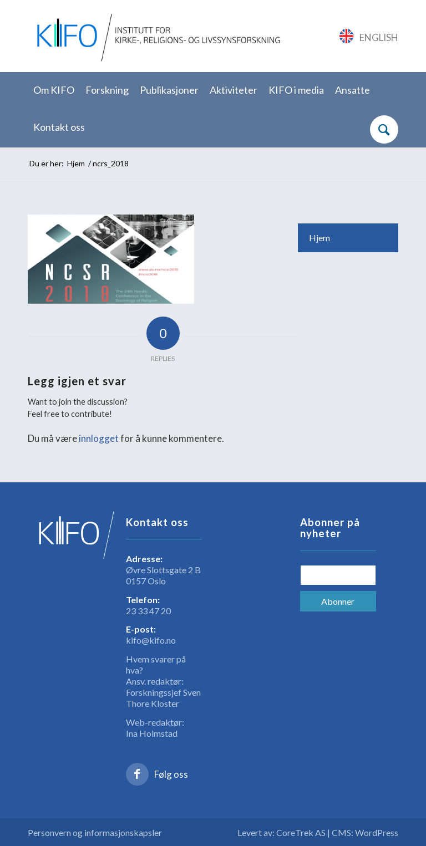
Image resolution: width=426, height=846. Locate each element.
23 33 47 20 (148, 610)
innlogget (99, 438)
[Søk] (384, 129)
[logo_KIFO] (156, 36)
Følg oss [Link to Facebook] (171, 774)
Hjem (319, 237)
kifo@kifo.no (151, 640)
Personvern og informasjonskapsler (95, 832)
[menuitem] (54, 90)
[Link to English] (369, 36)
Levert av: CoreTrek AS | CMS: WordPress (317, 832)
